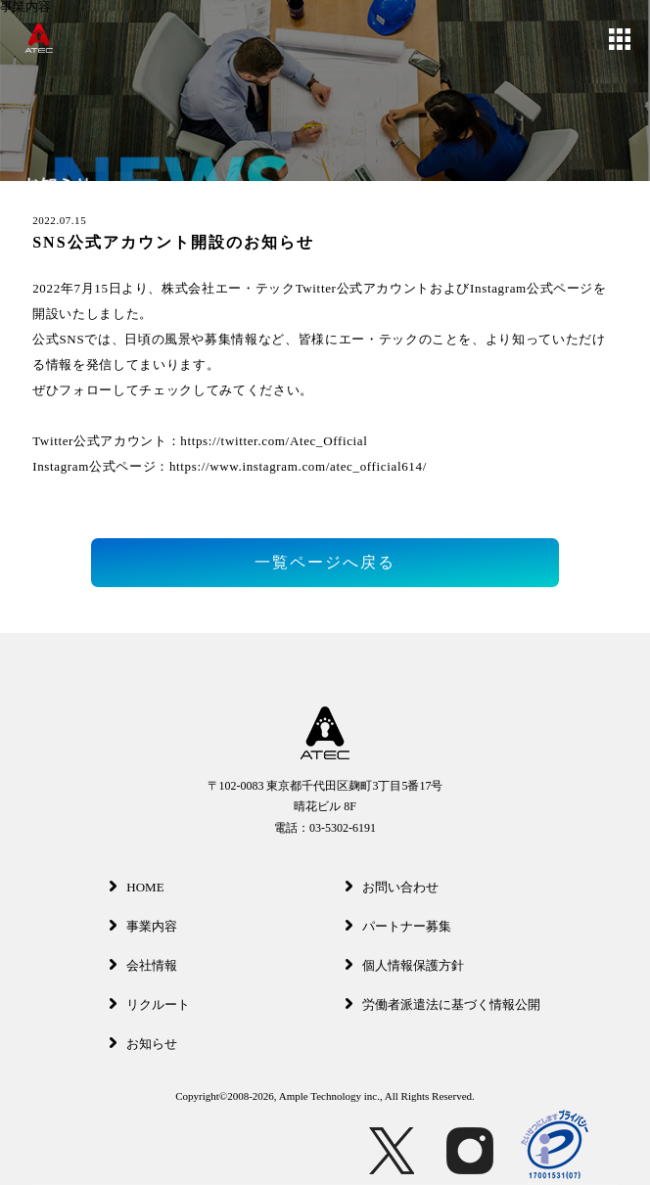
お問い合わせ (392, 887)
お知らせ (143, 1043)
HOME (136, 887)
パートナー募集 (398, 926)
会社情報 (143, 965)
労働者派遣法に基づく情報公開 (443, 1004)
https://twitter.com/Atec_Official (273, 440)
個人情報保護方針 (405, 965)
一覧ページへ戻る (325, 562)
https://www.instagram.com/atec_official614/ (298, 466)
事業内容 (143, 926)
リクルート (150, 1004)
